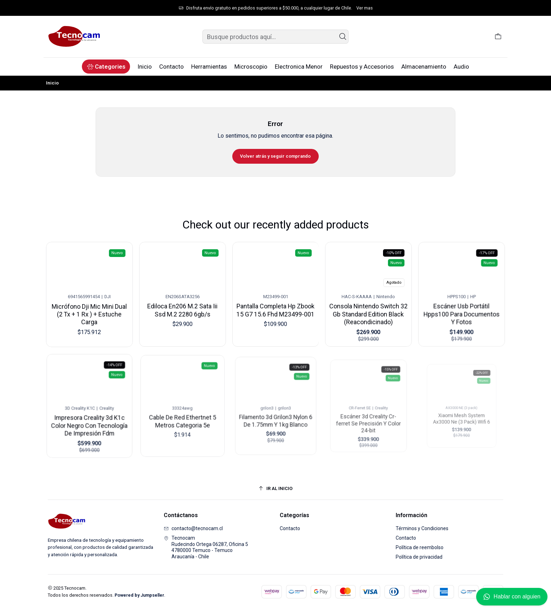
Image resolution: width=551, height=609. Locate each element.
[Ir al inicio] (275, 488)
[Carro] (498, 37)
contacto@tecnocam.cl (193, 528)
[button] (106, 66)
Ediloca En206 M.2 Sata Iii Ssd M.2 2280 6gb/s (182, 307)
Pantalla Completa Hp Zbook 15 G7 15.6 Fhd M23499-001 (275, 305)
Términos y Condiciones (422, 528)
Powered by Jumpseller (139, 595)
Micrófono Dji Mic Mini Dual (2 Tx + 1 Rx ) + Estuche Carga (89, 312)
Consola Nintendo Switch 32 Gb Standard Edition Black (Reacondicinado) (368, 307)
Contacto (290, 528)
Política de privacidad (419, 557)
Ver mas (364, 8)
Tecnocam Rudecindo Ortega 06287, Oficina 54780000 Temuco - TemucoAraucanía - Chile (206, 547)
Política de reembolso (419, 547)
